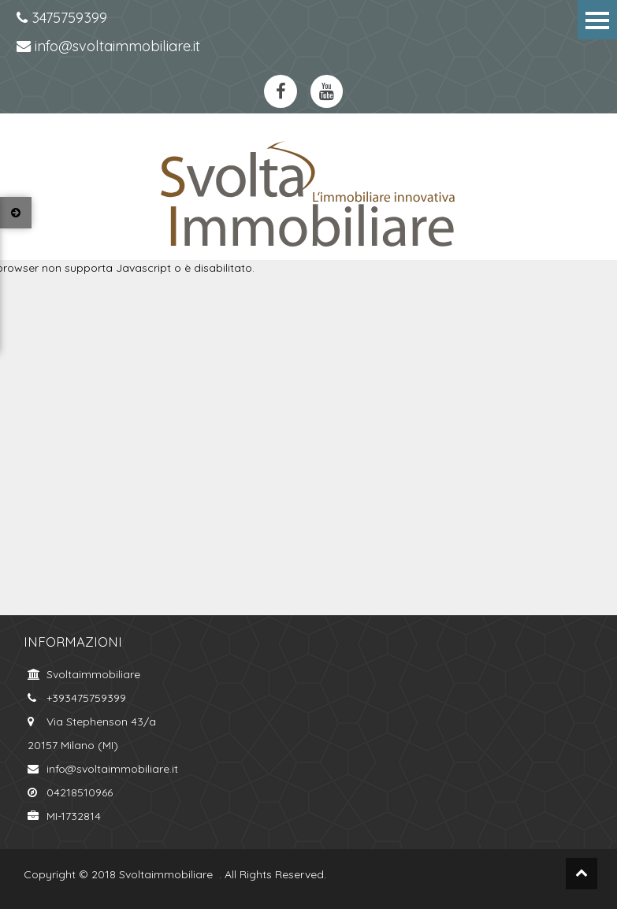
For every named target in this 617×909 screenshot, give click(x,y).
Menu (597, 19)
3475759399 (62, 18)
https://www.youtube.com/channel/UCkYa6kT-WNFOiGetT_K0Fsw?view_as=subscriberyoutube (327, 91)
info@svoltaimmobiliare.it (108, 46)
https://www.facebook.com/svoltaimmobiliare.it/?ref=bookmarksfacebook (280, 91)
